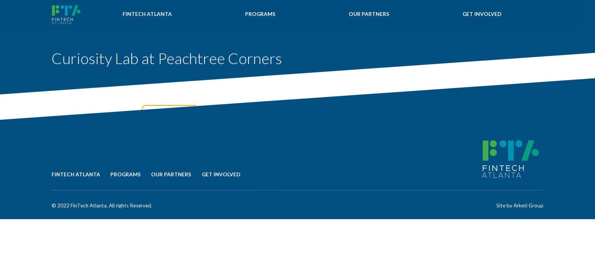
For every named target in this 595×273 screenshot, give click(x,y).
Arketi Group (528, 205)
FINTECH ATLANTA (148, 16)
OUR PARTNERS (369, 16)
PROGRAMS (261, 16)
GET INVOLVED (482, 16)
